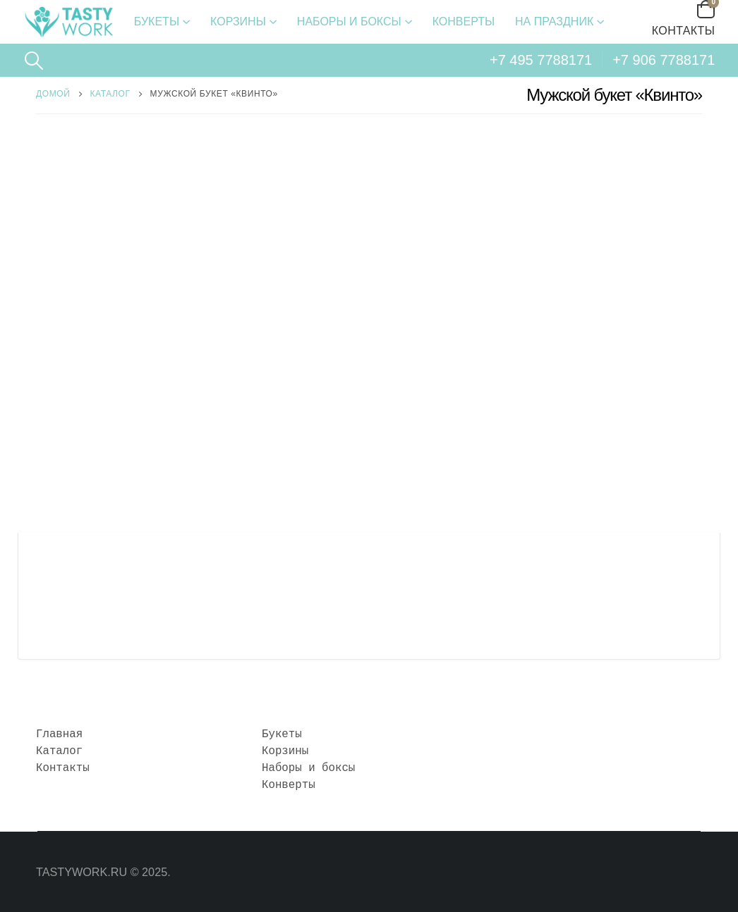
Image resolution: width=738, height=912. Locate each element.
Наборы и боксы (349, 21)
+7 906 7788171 (663, 60)
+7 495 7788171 (541, 60)
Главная (59, 734)
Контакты (683, 31)
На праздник (554, 21)
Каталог (59, 751)
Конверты (463, 21)
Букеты (156, 21)
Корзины (238, 21)
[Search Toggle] (34, 60)
